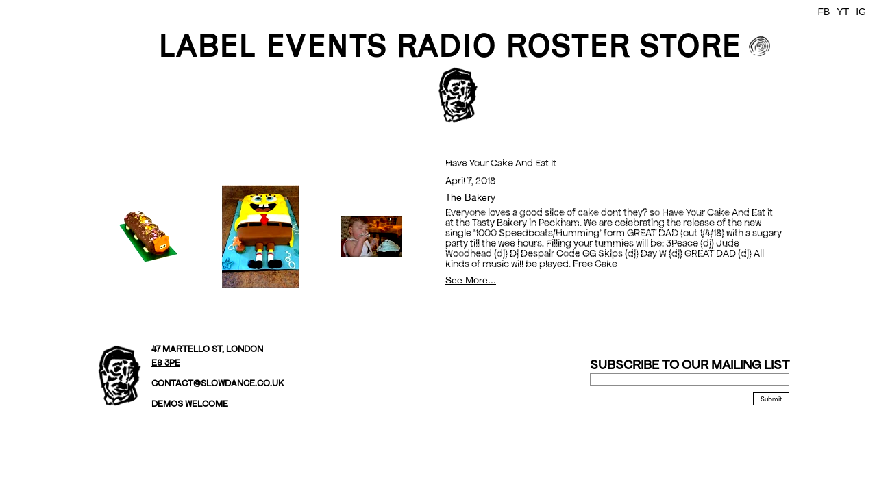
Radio (446, 45)
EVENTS (326, 45)
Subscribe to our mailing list (689, 365)
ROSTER (568, 45)
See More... (470, 280)
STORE (690, 45)
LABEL (207, 45)
